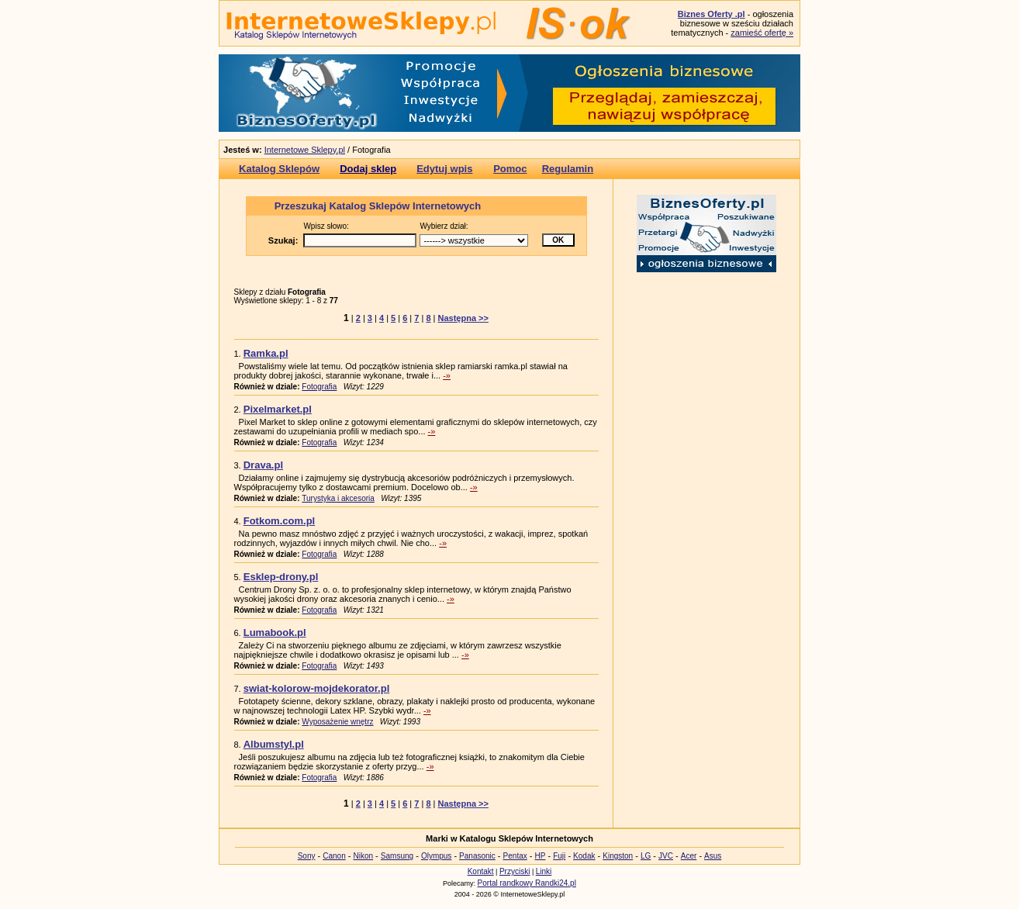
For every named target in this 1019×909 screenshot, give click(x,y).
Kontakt (481, 871)
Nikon (363, 856)
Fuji (559, 856)
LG (646, 856)
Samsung (397, 856)
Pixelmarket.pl (278, 409)
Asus (712, 856)
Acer (689, 856)
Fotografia (319, 386)
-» (447, 375)
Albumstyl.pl (274, 744)
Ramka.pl (266, 353)
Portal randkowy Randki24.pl (527, 883)
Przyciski (514, 871)
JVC (665, 856)
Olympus (436, 856)
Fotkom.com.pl (279, 521)
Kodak (584, 856)
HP (540, 856)
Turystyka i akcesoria (338, 498)
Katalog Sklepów (279, 169)
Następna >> (463, 318)
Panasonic (477, 856)
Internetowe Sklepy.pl (304, 149)
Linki (544, 871)
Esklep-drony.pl (281, 576)
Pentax (515, 856)
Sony (307, 856)
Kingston (618, 856)
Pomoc (510, 169)
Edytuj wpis (444, 169)
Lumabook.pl (275, 632)
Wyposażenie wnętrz (337, 721)
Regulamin (567, 169)
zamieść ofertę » (762, 32)
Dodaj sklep (368, 169)
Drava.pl (263, 465)
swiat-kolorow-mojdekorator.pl (317, 688)
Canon (334, 856)
